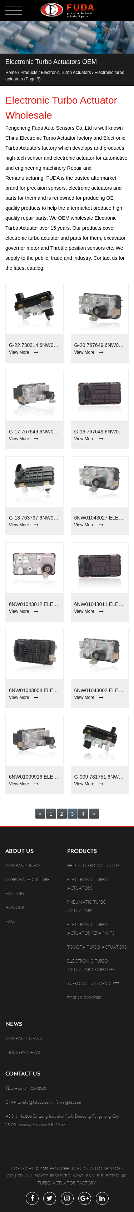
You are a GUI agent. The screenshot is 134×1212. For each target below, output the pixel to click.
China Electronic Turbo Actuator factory (48, 138)
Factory (15, 893)
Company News (23, 1038)
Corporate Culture (27, 879)
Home (11, 72)
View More (23, 352)
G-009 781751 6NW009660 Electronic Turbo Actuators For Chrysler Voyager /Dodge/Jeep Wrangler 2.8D (99, 777)
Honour (14, 907)
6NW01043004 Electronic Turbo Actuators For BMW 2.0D (34, 690)
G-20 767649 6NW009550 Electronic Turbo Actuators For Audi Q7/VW (99, 345)
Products (28, 72)
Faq (10, 921)
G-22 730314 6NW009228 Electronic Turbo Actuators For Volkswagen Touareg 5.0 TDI (34, 345)
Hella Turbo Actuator (93, 865)
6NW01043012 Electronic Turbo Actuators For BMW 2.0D (34, 604)
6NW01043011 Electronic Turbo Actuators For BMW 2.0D (99, 604)
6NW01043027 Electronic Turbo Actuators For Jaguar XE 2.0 (99, 518)
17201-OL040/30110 (84, 997)
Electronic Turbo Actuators (66, 72)
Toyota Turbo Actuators (97, 947)
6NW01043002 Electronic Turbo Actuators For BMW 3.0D (99, 690)
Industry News (22, 1052)
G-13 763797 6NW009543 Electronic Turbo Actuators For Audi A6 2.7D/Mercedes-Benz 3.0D (34, 518)
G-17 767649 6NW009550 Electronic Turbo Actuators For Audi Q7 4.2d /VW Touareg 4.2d (34, 431)
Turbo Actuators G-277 (93, 983)
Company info (22, 865)
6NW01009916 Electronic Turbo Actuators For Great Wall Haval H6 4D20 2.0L (34, 777)
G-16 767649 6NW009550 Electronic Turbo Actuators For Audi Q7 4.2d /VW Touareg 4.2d (99, 431)
